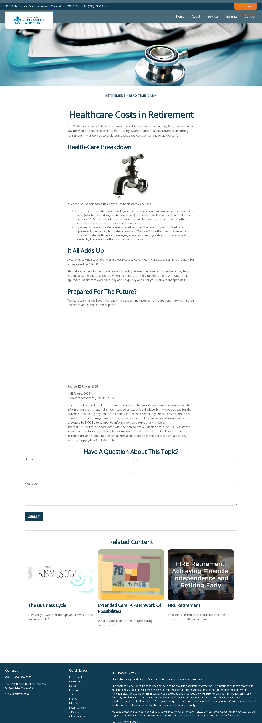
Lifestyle (74, 700)
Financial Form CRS (128, 670)
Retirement (75, 674)
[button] (180, 13)
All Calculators (77, 714)
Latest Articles (77, 705)
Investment (75, 679)
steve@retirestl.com (17, 691)
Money (73, 696)
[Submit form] (34, 514)
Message (31, 481)
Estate (72, 683)
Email (136, 457)
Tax (71, 692)
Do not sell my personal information (218, 713)
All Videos (74, 709)
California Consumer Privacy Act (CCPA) (231, 709)
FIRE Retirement (184, 603)
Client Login (245, 3)
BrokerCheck (194, 677)
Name (29, 457)
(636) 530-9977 (95, 3)
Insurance (74, 687)
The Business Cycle (47, 603)
